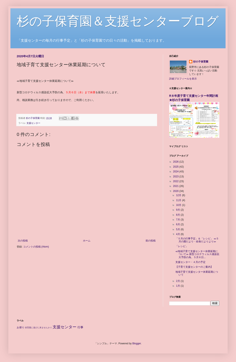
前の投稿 (151, 240)
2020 (176, 191)
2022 (176, 181)
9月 (178, 209)
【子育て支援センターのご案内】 (194, 266)
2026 (176, 161)
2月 (178, 281)
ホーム (86, 240)
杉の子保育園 (200, 61)
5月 (178, 229)
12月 (179, 195)
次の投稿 (23, 240)
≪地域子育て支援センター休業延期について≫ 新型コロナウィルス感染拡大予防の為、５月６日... (197, 254)
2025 (176, 166)
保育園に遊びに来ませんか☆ (38, 327)
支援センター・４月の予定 (190, 262)
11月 (179, 200)
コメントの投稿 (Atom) (36, 246)
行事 (80, 327)
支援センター (33, 123)
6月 (178, 224)
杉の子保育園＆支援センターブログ (118, 21)
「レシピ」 (181, 246)
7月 (178, 219)
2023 (176, 176)
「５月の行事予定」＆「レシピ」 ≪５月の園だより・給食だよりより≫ (197, 240)
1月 (178, 285)
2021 (176, 186)
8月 (178, 214)
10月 (179, 205)
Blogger (136, 343)
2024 (176, 171)
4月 (178, 234)
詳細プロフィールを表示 (183, 78)
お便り (20, 327)
